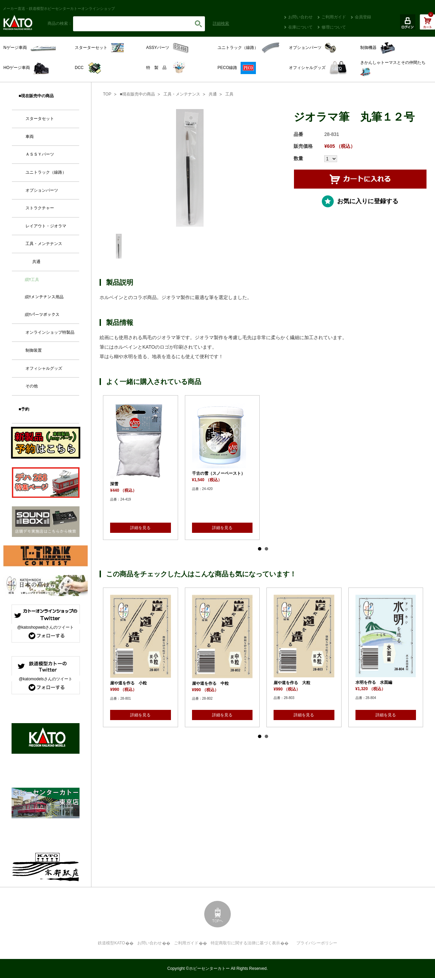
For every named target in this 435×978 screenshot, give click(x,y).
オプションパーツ (41, 190)
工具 (229, 94)
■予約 (24, 409)
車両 (29, 136)
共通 (213, 94)
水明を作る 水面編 (373, 682)
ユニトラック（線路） (45, 172)
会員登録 (363, 17)
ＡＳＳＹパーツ (39, 154)
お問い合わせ (300, 17)
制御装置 (33, 350)
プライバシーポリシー (316, 943)
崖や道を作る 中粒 (210, 683)
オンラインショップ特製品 (49, 332)
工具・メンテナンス (181, 94)
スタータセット (39, 118)
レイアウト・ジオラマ (45, 226)
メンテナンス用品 (47, 297)
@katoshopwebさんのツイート (45, 627)
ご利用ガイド (333, 17)
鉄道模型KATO (111, 943)
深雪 (114, 484)
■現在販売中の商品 (137, 94)
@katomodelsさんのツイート (45, 679)
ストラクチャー (39, 208)
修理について (333, 27)
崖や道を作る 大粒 (292, 682)
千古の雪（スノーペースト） (218, 473)
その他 (31, 386)
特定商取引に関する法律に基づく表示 (245, 943)
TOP (107, 94)
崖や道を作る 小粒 (128, 683)
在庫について (300, 27)
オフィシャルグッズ (43, 368)
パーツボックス (45, 314)
